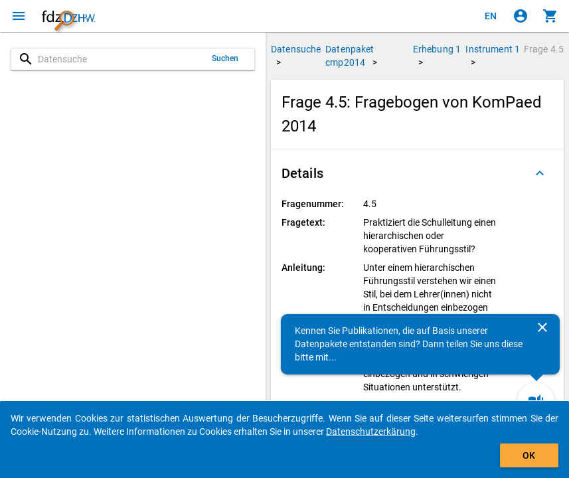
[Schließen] (542, 327)
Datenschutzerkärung (371, 431)
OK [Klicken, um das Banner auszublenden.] (529, 455)
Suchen (225, 58)
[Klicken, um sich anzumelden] (520, 16)
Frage (544, 49)
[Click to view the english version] (490, 16)
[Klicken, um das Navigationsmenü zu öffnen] (18, 16)
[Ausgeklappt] (540, 173)
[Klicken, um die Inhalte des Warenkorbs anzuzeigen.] (550, 16)
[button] (417, 173)
